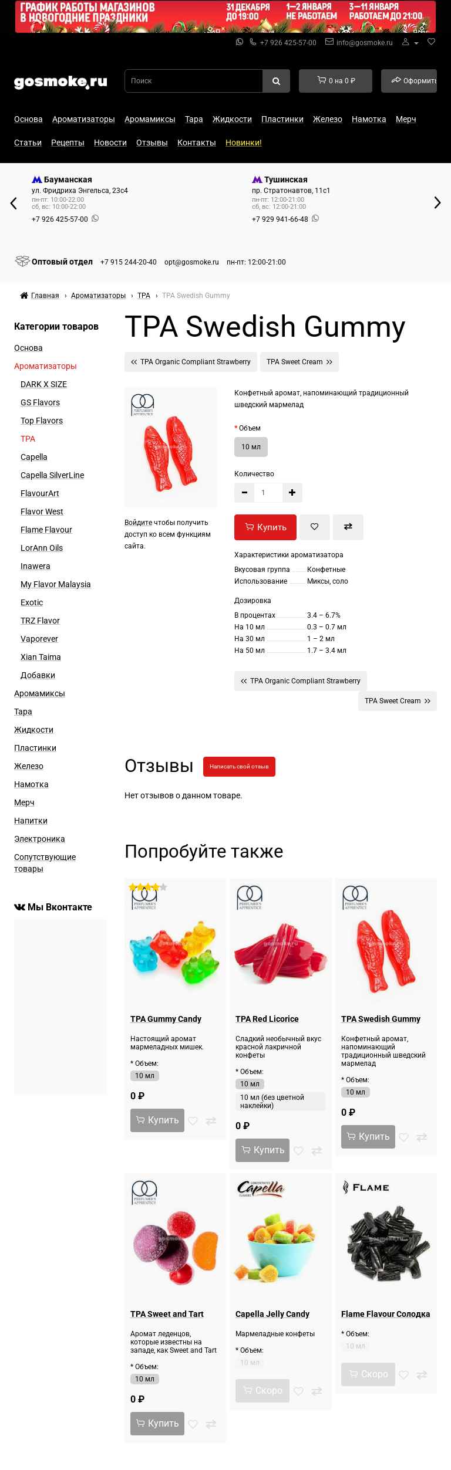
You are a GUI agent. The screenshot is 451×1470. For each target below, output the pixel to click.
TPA (28, 438)
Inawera (36, 566)
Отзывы (152, 142)
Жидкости (232, 119)
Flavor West (42, 511)
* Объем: (144, 1063)
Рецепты (68, 142)
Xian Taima (41, 657)
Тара (194, 119)
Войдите (138, 523)
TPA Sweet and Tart (167, 1314)
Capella (34, 457)
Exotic (32, 602)
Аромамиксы (150, 119)
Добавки (38, 675)
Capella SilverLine (52, 475)
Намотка (369, 119)
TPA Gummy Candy (165, 1019)
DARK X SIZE (44, 384)
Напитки (31, 820)
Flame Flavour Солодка (385, 1314)
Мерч (406, 119)
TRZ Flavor (40, 620)
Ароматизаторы (83, 119)
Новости (110, 142)
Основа (28, 119)
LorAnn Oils (42, 548)
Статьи (28, 142)
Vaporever (39, 638)
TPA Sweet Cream (299, 361)
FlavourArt (40, 493)
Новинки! (244, 142)
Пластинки (282, 119)
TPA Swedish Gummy (380, 1019)
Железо (327, 119)
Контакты (196, 142)
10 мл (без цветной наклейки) (272, 1101)
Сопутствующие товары (45, 862)
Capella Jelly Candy (272, 1314)
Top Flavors (42, 420)
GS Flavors (40, 402)
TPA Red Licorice (267, 1019)
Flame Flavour (46, 529)
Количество (254, 474)
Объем (250, 428)
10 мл (251, 447)
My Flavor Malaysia (56, 584)
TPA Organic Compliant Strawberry (191, 361)
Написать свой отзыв (239, 766)
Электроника (39, 839)
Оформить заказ (414, 80)
